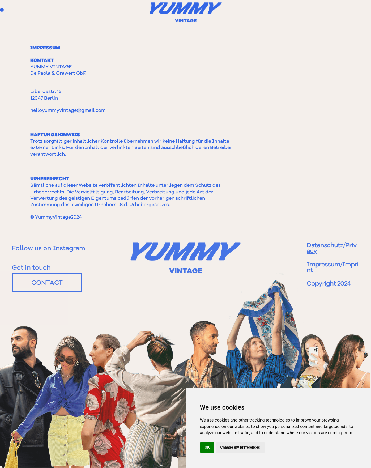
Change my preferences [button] (240, 447)
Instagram (69, 248)
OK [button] (207, 447)
